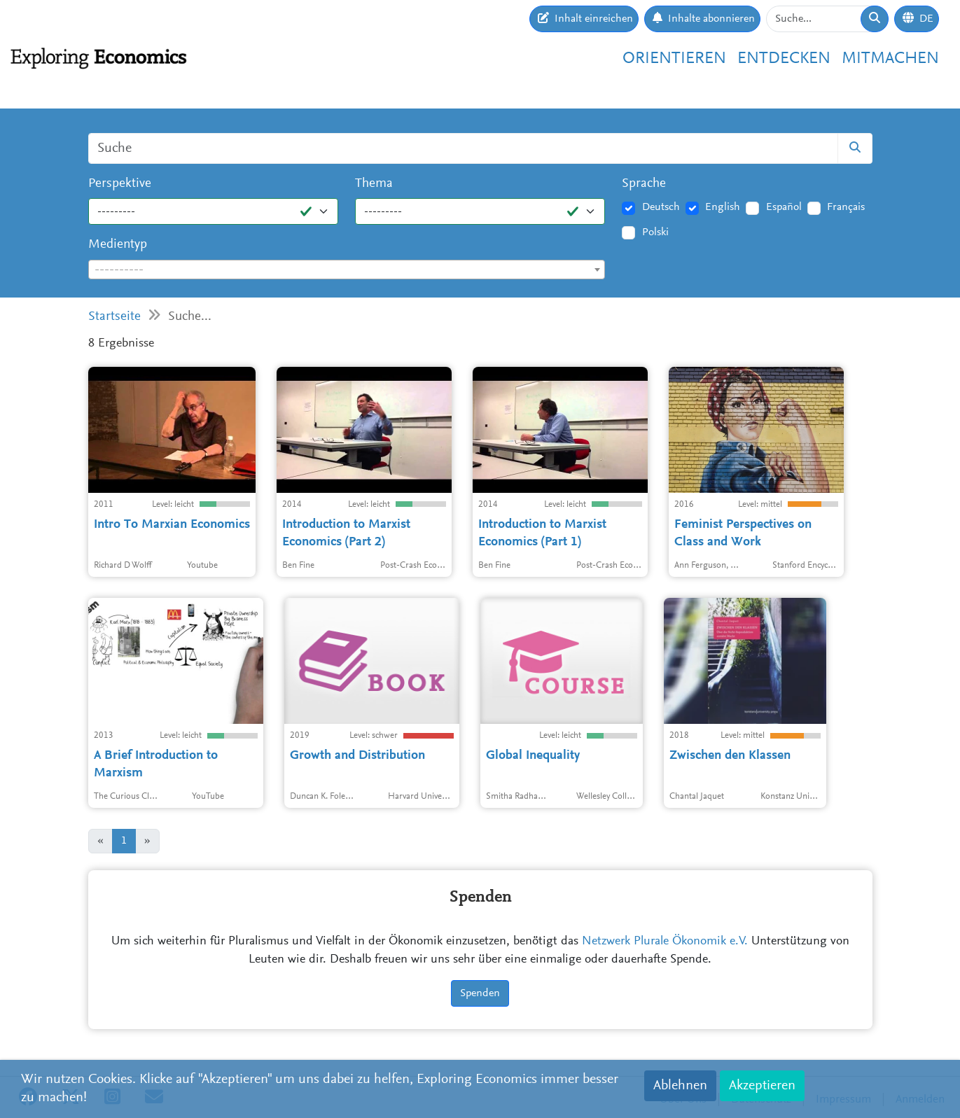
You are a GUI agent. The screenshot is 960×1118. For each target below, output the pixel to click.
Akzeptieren (762, 1086)
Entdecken (783, 58)
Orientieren (674, 58)
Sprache (644, 183)
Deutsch (661, 207)
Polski (655, 232)
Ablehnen (680, 1086)
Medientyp (117, 244)
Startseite (114, 316)
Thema (374, 183)
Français (846, 207)
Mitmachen (890, 58)
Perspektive (119, 183)
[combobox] (347, 269)
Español (784, 207)
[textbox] (347, 270)
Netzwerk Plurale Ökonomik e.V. (665, 941)
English (722, 207)
